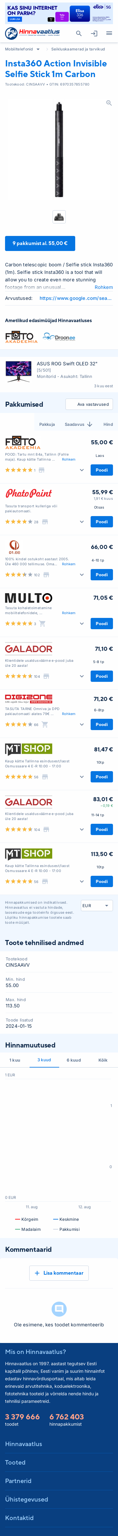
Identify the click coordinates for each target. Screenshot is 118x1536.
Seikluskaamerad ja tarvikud (78, 49)
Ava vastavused (88, 404)
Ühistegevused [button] (26, 1499)
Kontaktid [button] (19, 1517)
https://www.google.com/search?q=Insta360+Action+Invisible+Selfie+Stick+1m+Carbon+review (76, 298)
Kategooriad (107, 33)
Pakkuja (47, 424)
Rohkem (104, 287)
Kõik (103, 1060)
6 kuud (74, 1060)
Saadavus (79, 424)
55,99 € (102, 492)
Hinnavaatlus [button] (23, 1443)
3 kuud (44, 1059)
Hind (108, 424)
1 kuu (14, 1060)
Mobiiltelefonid (19, 49)
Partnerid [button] (18, 1480)
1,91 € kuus (103, 498)
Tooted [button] (15, 1462)
